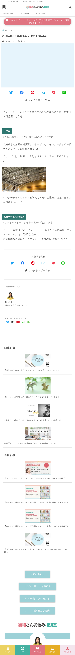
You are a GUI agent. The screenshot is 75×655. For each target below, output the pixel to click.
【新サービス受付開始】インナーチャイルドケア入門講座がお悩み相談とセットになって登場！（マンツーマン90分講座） (36, 616)
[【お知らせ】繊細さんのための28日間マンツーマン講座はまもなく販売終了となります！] (46, 396)
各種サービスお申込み (14, 216)
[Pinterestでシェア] (32, 93)
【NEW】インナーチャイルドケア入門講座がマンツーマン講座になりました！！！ (37, 21)
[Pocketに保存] (53, 93)
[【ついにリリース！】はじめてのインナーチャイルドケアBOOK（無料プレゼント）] (11, 396)
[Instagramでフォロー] (12, 322)
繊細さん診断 (8, 13)
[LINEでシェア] (64, 93)
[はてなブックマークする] (43, 93)
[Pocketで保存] (53, 263)
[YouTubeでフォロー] (18, 322)
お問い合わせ (37, 437)
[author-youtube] (53, 544)
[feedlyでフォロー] (28, 322)
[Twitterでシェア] (11, 93)
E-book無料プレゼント (37, 461)
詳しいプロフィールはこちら (37, 538)
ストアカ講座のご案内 (37, 473)
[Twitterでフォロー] (7, 322)
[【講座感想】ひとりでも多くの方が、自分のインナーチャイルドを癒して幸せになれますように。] (63, 396)
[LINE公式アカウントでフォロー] (23, 322)
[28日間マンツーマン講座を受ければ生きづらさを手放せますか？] (63, 356)
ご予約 (7, 131)
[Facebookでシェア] (22, 93)
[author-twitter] (22, 544)
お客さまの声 (40, 13)
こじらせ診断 (24, 13)
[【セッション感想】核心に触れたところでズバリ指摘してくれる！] (29, 358)
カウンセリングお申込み (37, 449)
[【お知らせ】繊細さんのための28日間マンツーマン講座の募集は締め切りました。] (29, 396)
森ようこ (24, 41)
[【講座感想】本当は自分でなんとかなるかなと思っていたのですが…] (11, 356)
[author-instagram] (37, 544)
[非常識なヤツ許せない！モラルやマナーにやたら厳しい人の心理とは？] (46, 356)
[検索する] (68, 556)
